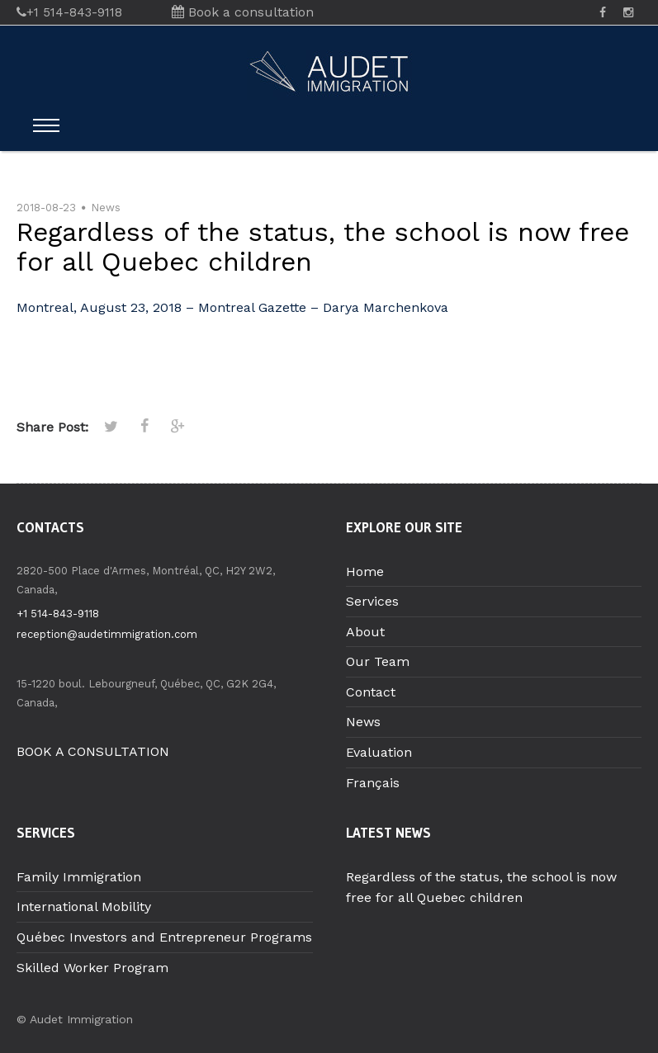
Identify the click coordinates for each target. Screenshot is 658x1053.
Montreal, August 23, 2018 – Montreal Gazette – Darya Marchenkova (232, 307)
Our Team (377, 661)
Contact (370, 692)
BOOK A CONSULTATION (93, 751)
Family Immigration (79, 877)
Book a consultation (243, 12)
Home (365, 571)
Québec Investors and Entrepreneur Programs (164, 937)
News (106, 207)
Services (372, 601)
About (365, 632)
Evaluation (379, 752)
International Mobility (84, 906)
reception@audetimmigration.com (107, 634)
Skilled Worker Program (92, 967)
